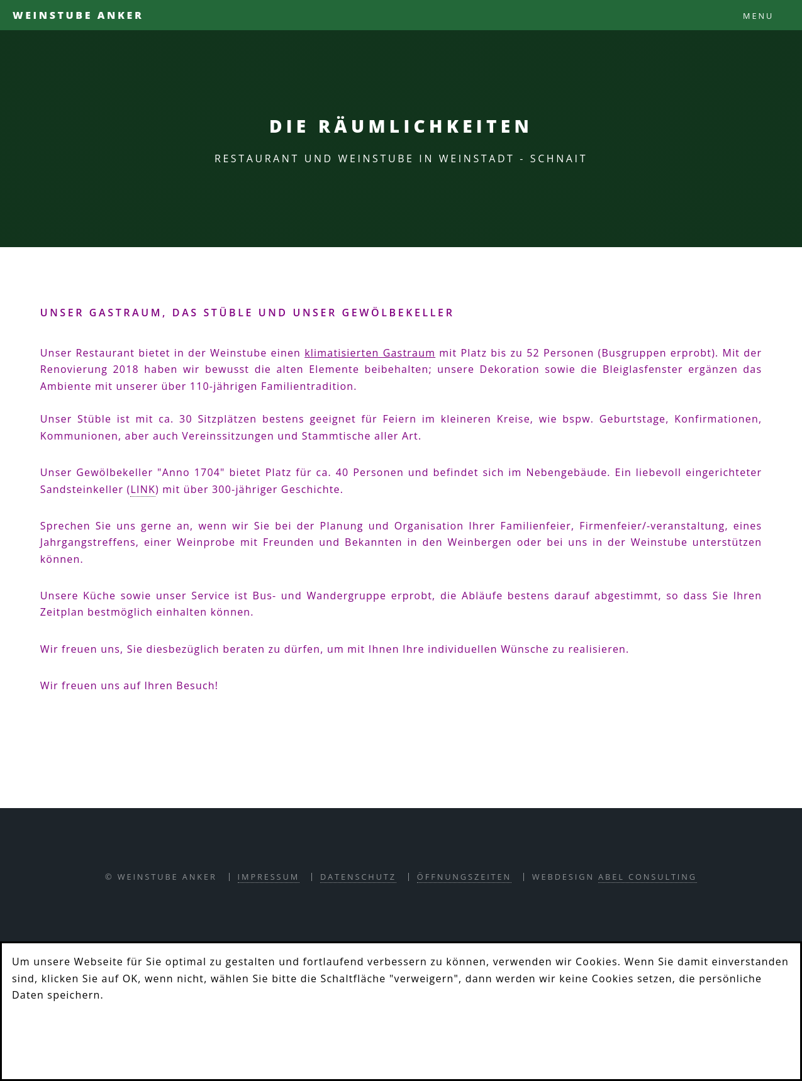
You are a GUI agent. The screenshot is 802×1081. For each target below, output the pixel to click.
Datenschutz (358, 876)
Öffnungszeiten (464, 876)
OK (42, 1036)
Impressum (269, 876)
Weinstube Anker (78, 15)
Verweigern (130, 1036)
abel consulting (647, 876)
